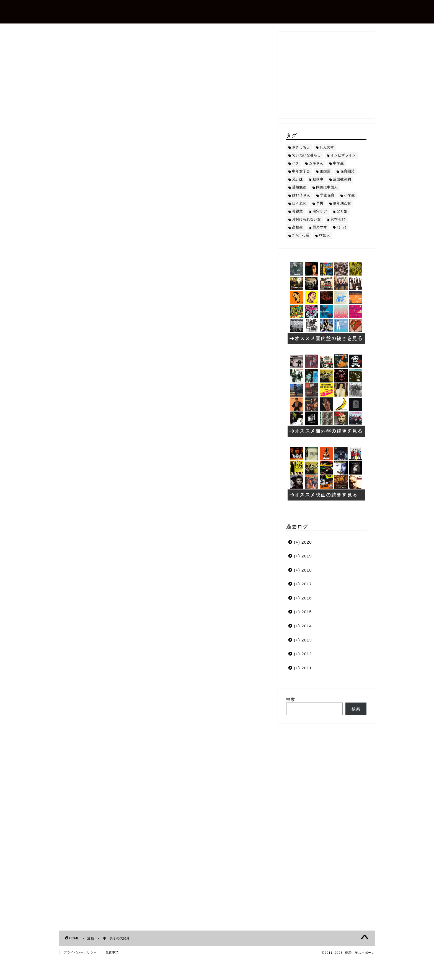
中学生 (92, 508)
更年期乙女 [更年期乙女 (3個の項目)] (342, 203)
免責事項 (112, 952)
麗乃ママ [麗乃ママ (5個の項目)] (319, 227)
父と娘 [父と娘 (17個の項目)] (342, 211)
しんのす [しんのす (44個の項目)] (327, 147)
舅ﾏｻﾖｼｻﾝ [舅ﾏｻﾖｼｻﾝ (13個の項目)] (338, 219)
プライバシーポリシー (80, 952)
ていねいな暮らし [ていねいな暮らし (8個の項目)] (306, 155)
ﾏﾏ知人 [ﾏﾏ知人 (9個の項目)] (324, 235)
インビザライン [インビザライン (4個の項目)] (343, 155)
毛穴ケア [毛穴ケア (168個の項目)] (319, 211)
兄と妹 (111, 508)
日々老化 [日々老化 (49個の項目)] (299, 203)
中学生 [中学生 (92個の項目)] (338, 163)
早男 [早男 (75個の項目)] (319, 203)
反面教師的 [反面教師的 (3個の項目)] (342, 179)
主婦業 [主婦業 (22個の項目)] (325, 171)
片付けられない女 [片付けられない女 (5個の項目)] (306, 219)
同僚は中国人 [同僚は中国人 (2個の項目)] (327, 187)
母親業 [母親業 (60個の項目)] (297, 211)
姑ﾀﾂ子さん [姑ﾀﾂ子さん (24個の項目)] (301, 195)
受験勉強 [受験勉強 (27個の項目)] (299, 187)
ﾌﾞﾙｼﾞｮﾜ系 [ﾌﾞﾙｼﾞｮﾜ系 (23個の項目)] (300, 235)
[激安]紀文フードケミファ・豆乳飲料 (147, 441)
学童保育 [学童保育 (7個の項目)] (327, 195)
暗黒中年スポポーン (101, 11)
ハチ (76, 508)
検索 (290, 699)
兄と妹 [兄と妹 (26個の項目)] (297, 179)
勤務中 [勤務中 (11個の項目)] (317, 179)
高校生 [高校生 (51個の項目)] (297, 227)
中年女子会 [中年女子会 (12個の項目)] (301, 171)
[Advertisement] (164, 560)
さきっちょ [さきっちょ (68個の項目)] (301, 147)
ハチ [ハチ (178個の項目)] (295, 163)
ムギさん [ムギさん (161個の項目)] (316, 163)
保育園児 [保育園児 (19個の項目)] (347, 171)
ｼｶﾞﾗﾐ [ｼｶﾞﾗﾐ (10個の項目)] (341, 227)
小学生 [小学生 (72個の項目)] (349, 195)
